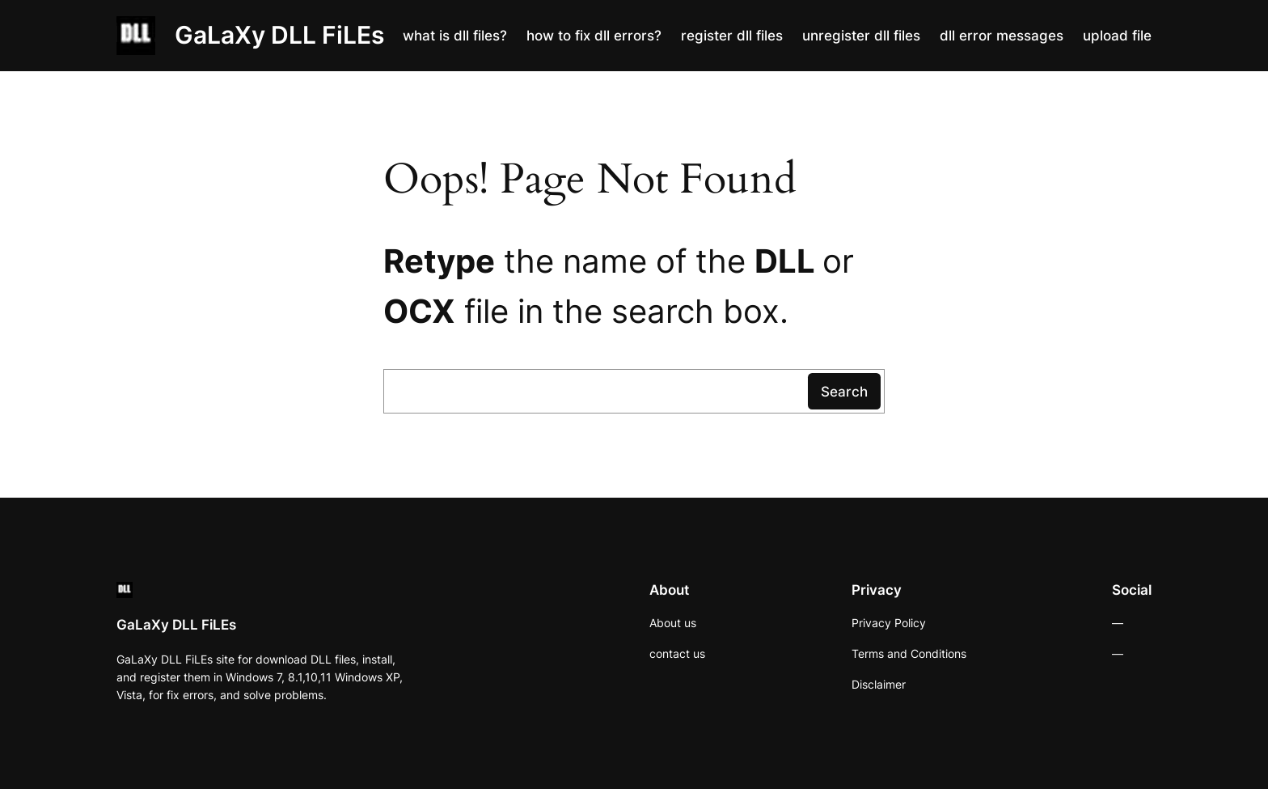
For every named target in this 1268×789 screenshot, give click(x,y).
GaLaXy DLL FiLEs (279, 34)
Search (844, 392)
